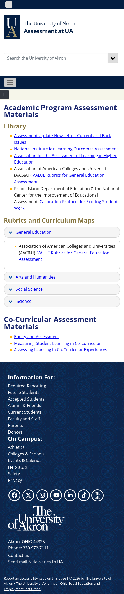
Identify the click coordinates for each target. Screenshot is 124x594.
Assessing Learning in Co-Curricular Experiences (60, 350)
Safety (14, 473)
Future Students (23, 392)
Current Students (25, 412)
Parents (15, 425)
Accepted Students (26, 399)
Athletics (16, 447)
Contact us (18, 555)
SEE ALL (97, 495)
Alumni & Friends (24, 405)
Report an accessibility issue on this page (35, 578)
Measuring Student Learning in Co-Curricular (57, 343)
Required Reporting (27, 386)
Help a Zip (17, 467)
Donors (15, 432)
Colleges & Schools (26, 454)
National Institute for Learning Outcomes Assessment (66, 149)
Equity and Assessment (36, 336)
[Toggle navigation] (8, 4)
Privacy (15, 480)
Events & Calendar (25, 460)
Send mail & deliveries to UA (35, 562)
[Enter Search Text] (56, 58)
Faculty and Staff (24, 419)
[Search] (113, 58)
